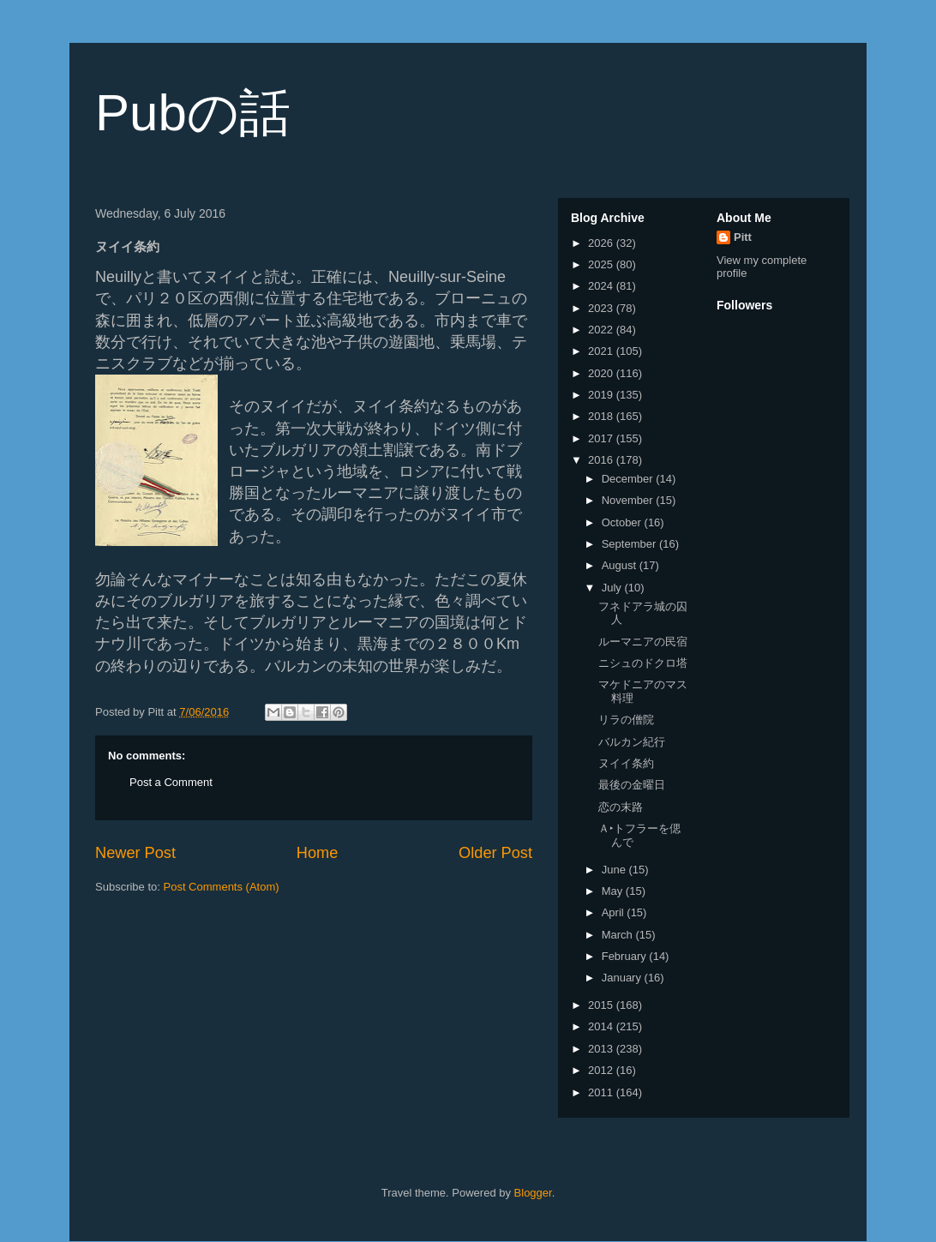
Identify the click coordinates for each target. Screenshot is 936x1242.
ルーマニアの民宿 (642, 641)
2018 (602, 416)
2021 (602, 351)
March (619, 934)
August (620, 565)
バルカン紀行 (631, 741)
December (629, 478)
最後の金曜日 (631, 784)
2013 (602, 1048)
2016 (602, 459)
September (630, 543)
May (614, 891)
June (615, 869)
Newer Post (135, 852)
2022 (602, 329)
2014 (602, 1026)
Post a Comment (171, 782)
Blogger (533, 1192)
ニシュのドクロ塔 (642, 663)
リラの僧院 (626, 719)
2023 (602, 308)
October (623, 522)
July (613, 587)
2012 (602, 1070)
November (629, 500)
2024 (602, 285)
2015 (602, 1005)
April (614, 912)
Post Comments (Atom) (221, 886)
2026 (602, 243)
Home (318, 852)
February (626, 956)
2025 (602, 264)
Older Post (495, 852)
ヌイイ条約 (626, 763)
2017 (602, 438)
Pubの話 (193, 112)
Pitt (743, 237)
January (623, 977)
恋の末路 (620, 807)
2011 (602, 1092)
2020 (602, 373)
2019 (602, 394)
